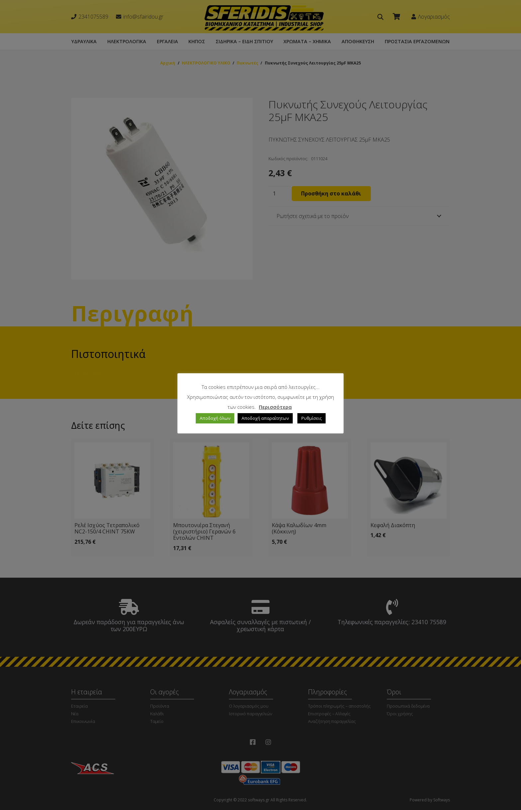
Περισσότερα (275, 407)
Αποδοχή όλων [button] (215, 418)
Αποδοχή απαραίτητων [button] (265, 418)
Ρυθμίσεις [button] (311, 418)
